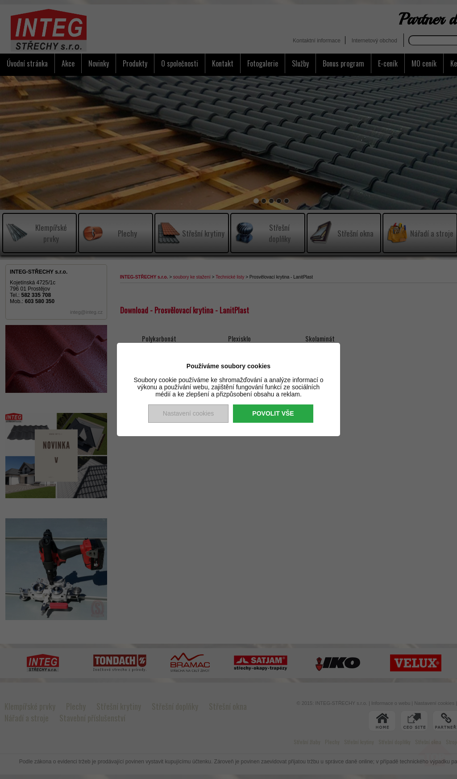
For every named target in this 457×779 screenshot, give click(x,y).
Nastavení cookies (188, 413)
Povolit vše (273, 413)
